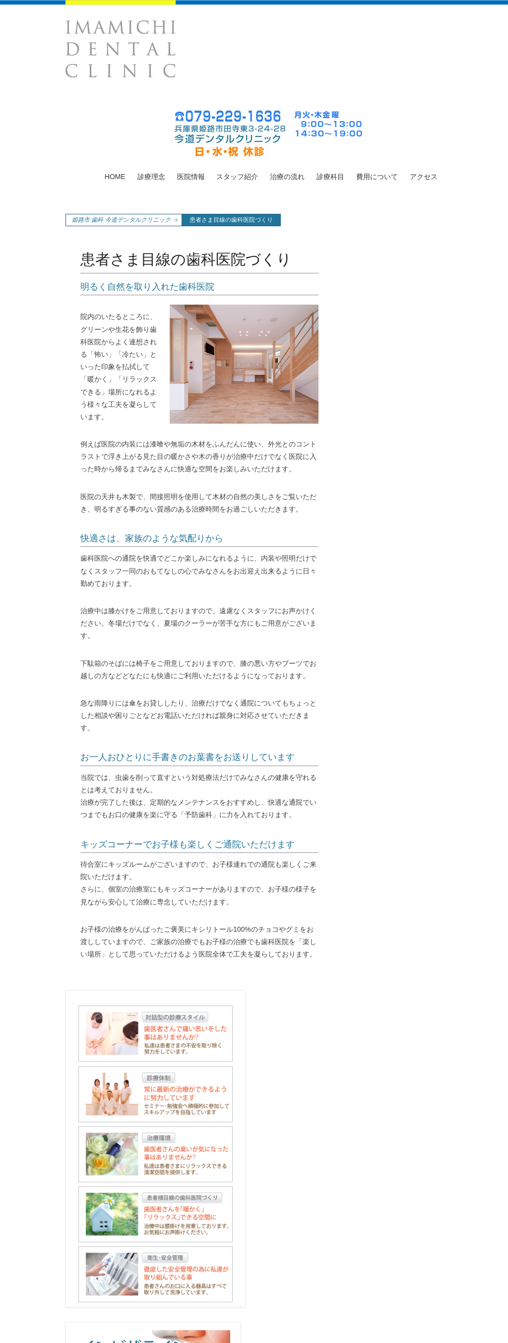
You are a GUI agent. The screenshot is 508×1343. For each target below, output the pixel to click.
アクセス (424, 177)
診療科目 (330, 177)
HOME (115, 177)
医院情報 (191, 177)
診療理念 (151, 177)
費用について (377, 177)
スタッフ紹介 (237, 177)
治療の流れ (287, 177)
